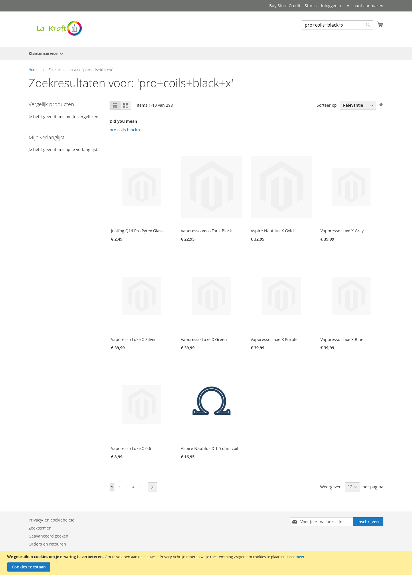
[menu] (206, 53)
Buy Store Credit (284, 5)
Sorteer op (327, 105)
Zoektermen (40, 528)
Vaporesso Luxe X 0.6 (131, 448)
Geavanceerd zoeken (48, 536)
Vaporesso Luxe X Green (204, 339)
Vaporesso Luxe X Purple (274, 339)
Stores (311, 5)
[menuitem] (44, 53)
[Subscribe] (368, 521)
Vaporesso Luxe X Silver (133, 339)
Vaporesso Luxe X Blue (341, 339)
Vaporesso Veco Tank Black (206, 230)
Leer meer (295, 556)
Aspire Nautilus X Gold (272, 230)
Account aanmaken (365, 5)
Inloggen (329, 5)
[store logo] (57, 28)
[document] (206, 563)
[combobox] (337, 24)
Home (34, 69)
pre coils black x (125, 129)
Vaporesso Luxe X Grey (342, 230)
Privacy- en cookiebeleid (52, 520)
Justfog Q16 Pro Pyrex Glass (137, 230)
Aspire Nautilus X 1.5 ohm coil (209, 448)
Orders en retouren (47, 544)
